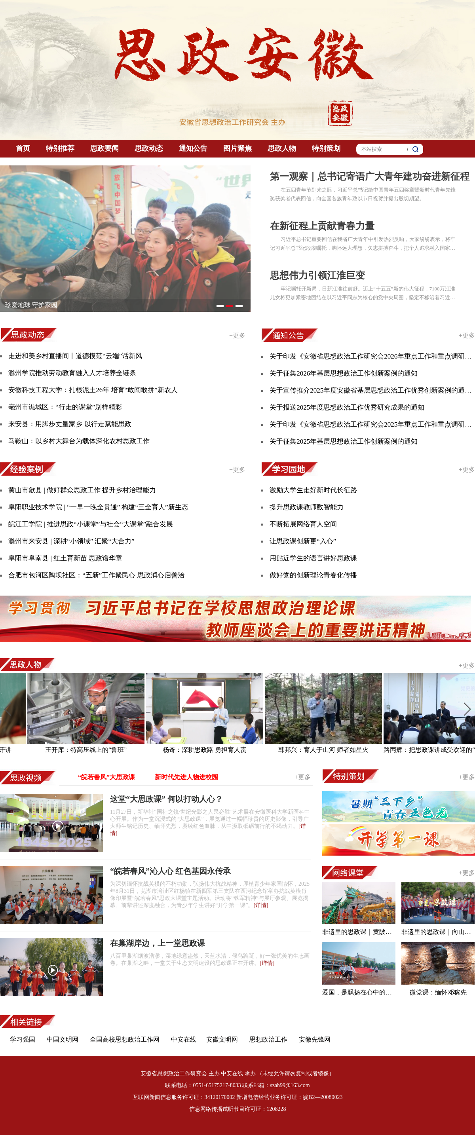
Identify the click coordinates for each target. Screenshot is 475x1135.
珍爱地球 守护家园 (31, 305)
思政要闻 (104, 148)
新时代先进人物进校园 (186, 777)
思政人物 (282, 148)
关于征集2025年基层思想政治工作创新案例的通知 (344, 441)
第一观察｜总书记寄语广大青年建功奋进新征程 (369, 176)
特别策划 (326, 148)
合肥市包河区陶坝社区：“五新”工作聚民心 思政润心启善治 (96, 575)
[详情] (260, 905)
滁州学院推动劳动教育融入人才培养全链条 (72, 373)
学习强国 (22, 1039)
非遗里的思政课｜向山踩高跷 (438, 931)
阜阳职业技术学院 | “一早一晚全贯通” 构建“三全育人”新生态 (98, 507)
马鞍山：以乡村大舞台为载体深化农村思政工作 (79, 441)
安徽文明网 (222, 1039)
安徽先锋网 (315, 1039)
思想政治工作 (268, 1039)
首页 (23, 148)
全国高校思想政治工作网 (125, 1039)
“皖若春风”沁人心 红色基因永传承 (170, 871)
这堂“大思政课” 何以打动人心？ (166, 799)
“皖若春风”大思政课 (106, 777)
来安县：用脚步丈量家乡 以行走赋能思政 (69, 424)
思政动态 (149, 148)
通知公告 (193, 148)
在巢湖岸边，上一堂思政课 (157, 943)
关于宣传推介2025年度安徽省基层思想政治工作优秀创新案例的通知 (370, 390)
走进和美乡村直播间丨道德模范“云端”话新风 (75, 356)
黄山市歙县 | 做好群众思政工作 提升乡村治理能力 (82, 490)
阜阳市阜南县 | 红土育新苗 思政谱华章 (65, 558)
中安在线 (183, 1039)
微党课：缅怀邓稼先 (438, 992)
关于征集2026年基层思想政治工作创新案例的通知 (344, 373)
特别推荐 (60, 148)
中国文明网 (62, 1039)
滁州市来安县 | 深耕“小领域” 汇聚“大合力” (71, 541)
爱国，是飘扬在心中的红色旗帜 (358, 992)
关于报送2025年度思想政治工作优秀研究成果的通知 (347, 407)
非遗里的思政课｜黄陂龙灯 (358, 931)
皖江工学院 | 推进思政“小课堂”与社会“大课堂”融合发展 (90, 524)
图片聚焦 (237, 148)
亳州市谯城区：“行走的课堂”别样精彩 (65, 407)
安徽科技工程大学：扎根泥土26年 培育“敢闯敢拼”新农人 (92, 390)
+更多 (237, 335)
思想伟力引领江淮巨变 (317, 275)
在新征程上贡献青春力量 (322, 226)
